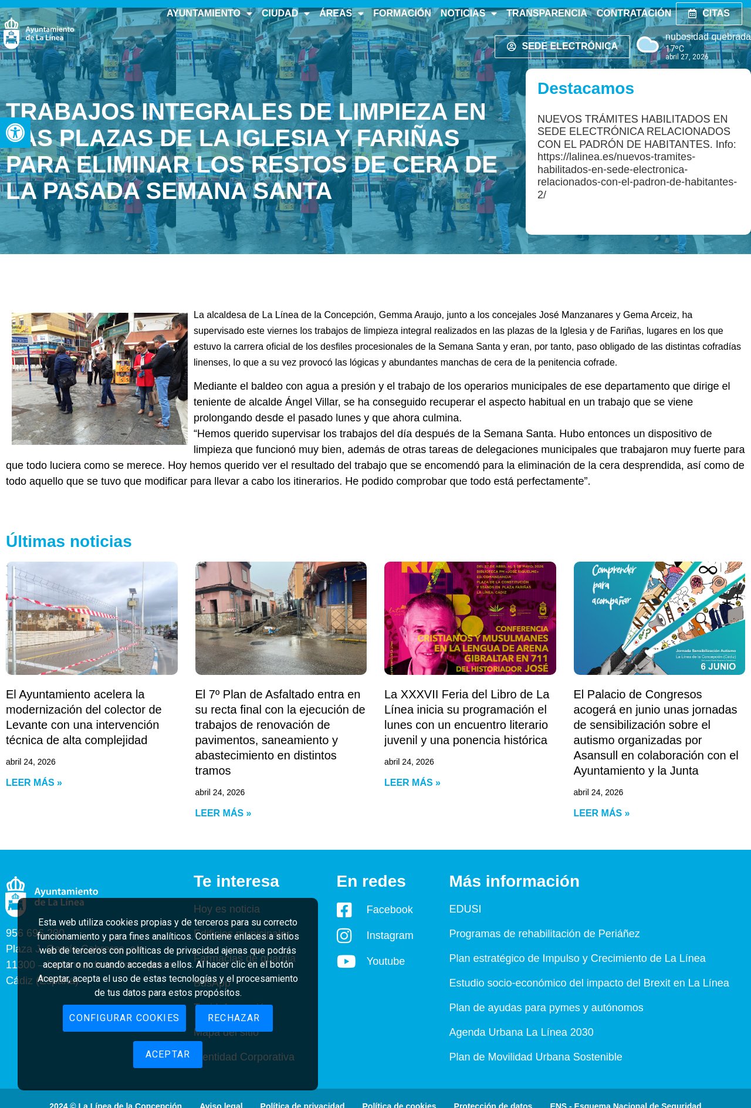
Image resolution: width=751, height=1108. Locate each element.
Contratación (634, 13)
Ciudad (286, 13)
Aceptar (168, 1054)
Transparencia (546, 13)
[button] (15, 132)
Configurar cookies (124, 1017)
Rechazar (234, 1017)
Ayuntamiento (209, 13)
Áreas (341, 13)
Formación (402, 13)
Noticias (469, 13)
